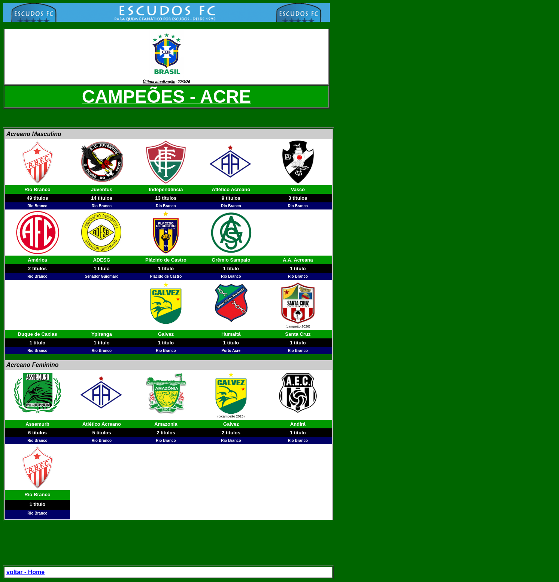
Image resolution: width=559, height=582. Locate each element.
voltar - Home (25, 572)
